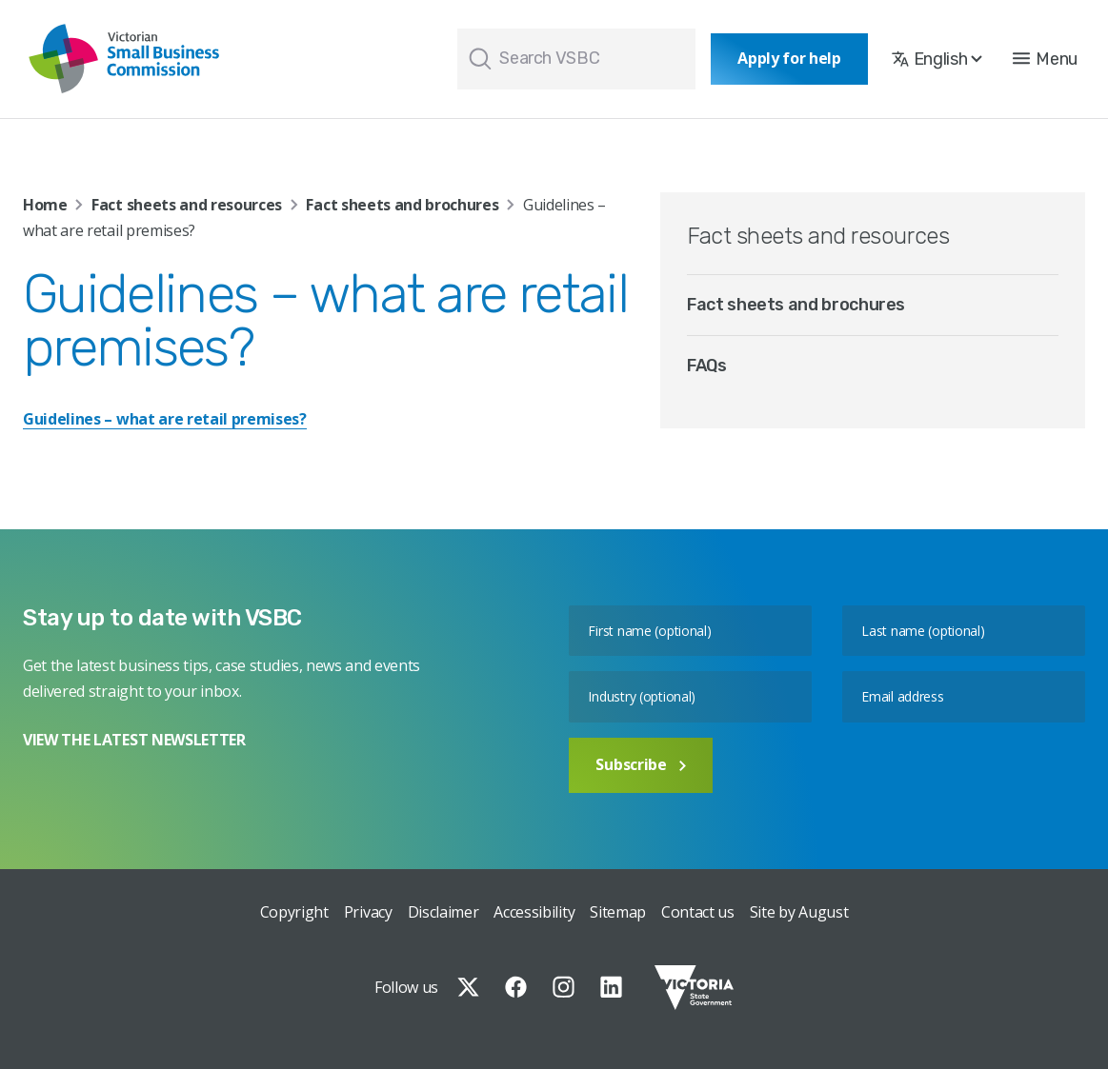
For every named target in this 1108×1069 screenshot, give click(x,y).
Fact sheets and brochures (402, 204)
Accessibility (534, 911)
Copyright (294, 911)
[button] (1045, 59)
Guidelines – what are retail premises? (165, 418)
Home (45, 204)
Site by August (799, 911)
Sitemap (618, 911)
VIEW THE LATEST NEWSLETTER (134, 739)
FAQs (707, 365)
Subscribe (640, 764)
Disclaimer (443, 911)
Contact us (698, 911)
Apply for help (789, 58)
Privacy (368, 911)
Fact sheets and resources (186, 204)
